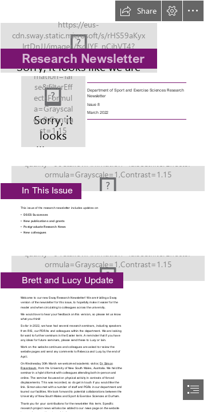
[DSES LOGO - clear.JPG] (107, 36)
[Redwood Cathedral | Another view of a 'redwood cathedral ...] (107, 265)
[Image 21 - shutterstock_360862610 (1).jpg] (107, 175)
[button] (138, 11)
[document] (107, 206)
